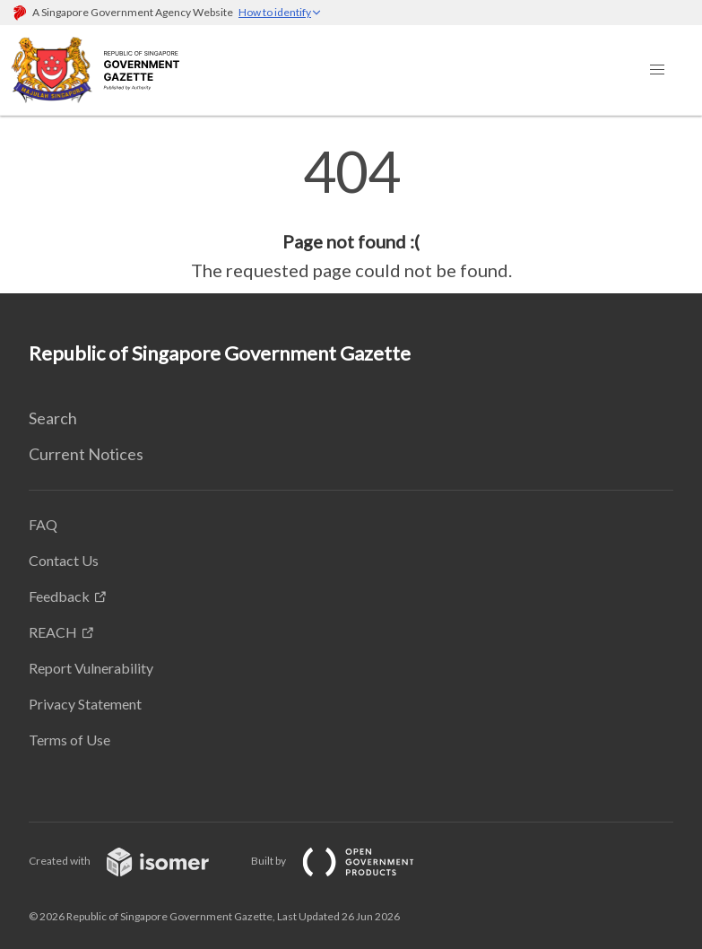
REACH (53, 631)
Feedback (59, 596)
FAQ (43, 524)
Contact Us (64, 560)
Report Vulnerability (91, 667)
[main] (351, 213)
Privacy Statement (85, 703)
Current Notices (86, 454)
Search (53, 418)
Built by (347, 860)
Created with (133, 860)
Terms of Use (69, 739)
